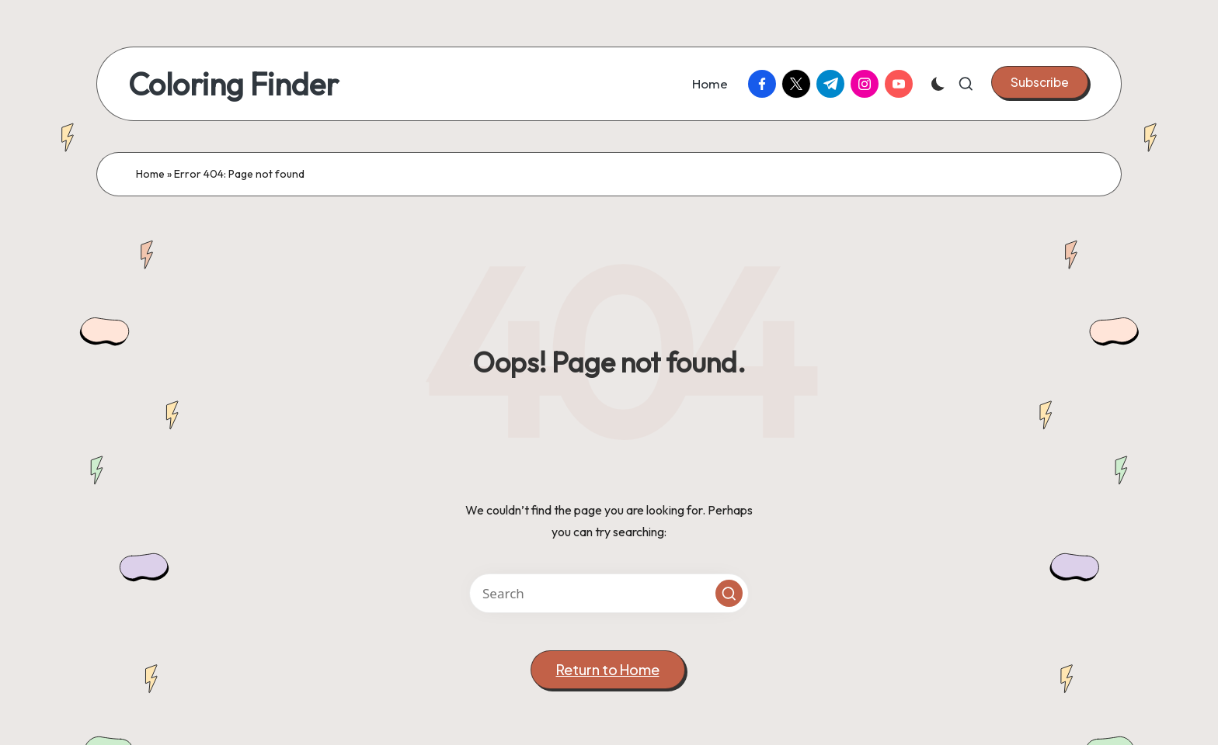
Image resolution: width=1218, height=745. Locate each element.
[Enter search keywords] (609, 593)
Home (150, 174)
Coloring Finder (233, 84)
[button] (1039, 82)
